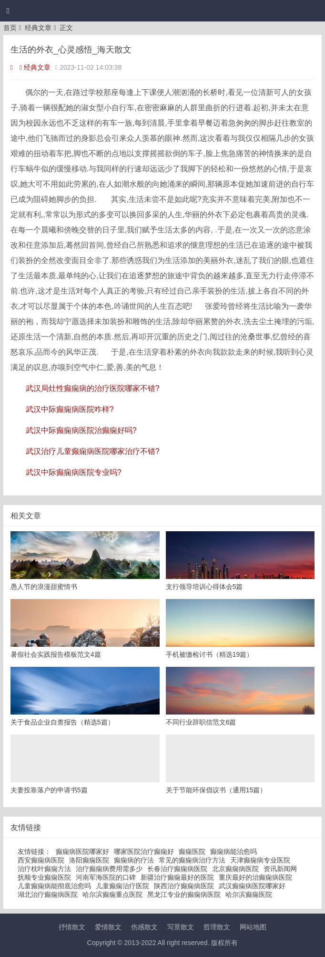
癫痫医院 (192, 851)
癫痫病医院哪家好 (82, 851)
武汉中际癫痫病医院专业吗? (74, 472)
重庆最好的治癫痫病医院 (255, 877)
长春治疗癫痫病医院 (177, 869)
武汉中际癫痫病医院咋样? (70, 409)
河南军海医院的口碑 (106, 877)
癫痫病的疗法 (134, 860)
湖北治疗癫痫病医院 (48, 894)
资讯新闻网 (280, 869)
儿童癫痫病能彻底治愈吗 (54, 886)
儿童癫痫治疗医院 (122, 886)
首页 (10, 28)
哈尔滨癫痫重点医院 (112, 894)
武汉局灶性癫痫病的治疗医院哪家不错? (93, 388)
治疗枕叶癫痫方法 (44, 869)
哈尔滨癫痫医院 (248, 894)
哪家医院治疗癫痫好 (144, 851)
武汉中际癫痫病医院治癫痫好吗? (81, 430)
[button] (8, 11)
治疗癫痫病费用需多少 (109, 869)
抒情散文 (72, 927)
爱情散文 (108, 927)
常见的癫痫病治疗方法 (192, 860)
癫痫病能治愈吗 (233, 851)
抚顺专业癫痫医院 (44, 877)
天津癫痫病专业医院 (260, 860)
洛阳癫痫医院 (89, 860)
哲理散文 (216, 927)
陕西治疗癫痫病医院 (184, 886)
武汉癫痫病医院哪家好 (252, 886)
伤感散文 (144, 927)
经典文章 (38, 28)
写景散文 (180, 927)
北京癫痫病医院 (235, 869)
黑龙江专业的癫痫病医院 (184, 894)
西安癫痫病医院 (41, 860)
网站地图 (253, 927)
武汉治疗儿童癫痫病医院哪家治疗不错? (93, 451)
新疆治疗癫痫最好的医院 (177, 877)
